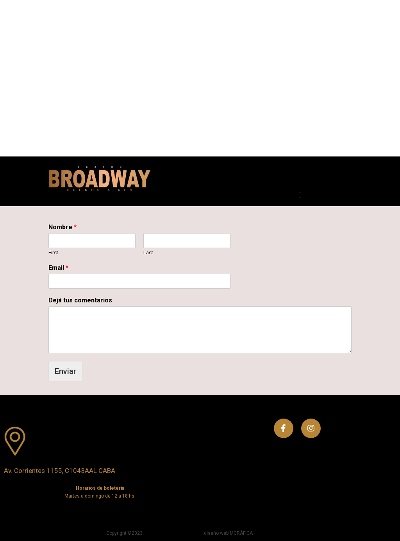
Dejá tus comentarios (80, 300)
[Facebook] (283, 428)
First (53, 252)
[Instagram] (311, 428)
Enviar (65, 371)
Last (148, 252)
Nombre (62, 227)
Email (58, 267)
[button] (299, 195)
